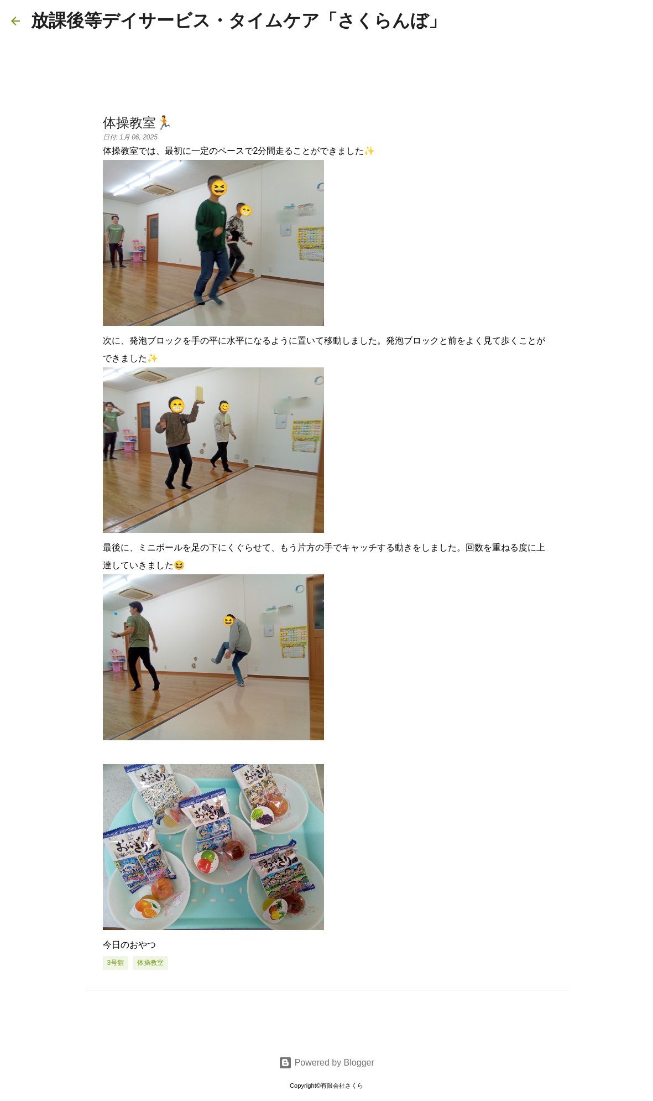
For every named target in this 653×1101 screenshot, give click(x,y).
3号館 (115, 963)
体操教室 (150, 963)
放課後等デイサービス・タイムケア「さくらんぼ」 (238, 20)
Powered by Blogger (326, 1062)
